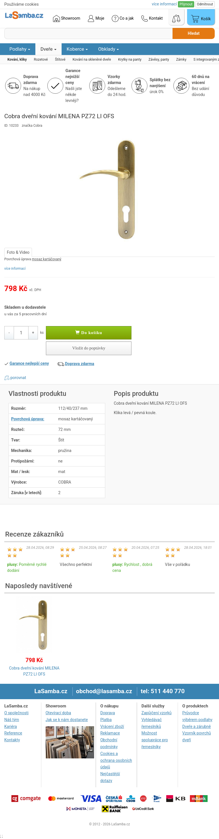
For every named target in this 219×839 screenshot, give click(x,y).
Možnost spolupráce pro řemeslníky (154, 740)
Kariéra (10, 726)
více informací (15, 269)
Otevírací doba (58, 713)
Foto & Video (18, 252)
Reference (13, 733)
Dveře (48, 49)
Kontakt (152, 18)
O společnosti (16, 713)
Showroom (66, 18)
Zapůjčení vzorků (156, 713)
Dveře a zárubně (196, 726)
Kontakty (12, 740)
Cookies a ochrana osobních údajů (116, 760)
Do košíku (88, 332)
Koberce (77, 49)
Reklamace (110, 733)
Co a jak (123, 18)
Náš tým (11, 719)
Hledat (194, 33)
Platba (106, 719)
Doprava (107, 713)
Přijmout (186, 4)
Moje (96, 18)
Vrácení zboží (112, 726)
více (164, 4)
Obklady (108, 49)
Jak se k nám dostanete (67, 719)
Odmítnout (205, 4)
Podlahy (19, 49)
